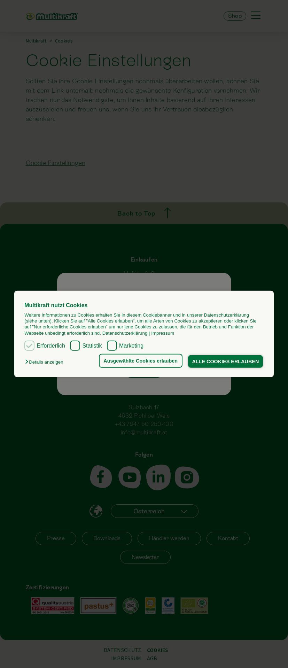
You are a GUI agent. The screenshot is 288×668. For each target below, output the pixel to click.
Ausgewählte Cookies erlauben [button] (140, 361)
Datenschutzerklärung (125, 333)
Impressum (162, 333)
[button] (45, 362)
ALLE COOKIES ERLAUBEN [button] (225, 361)
